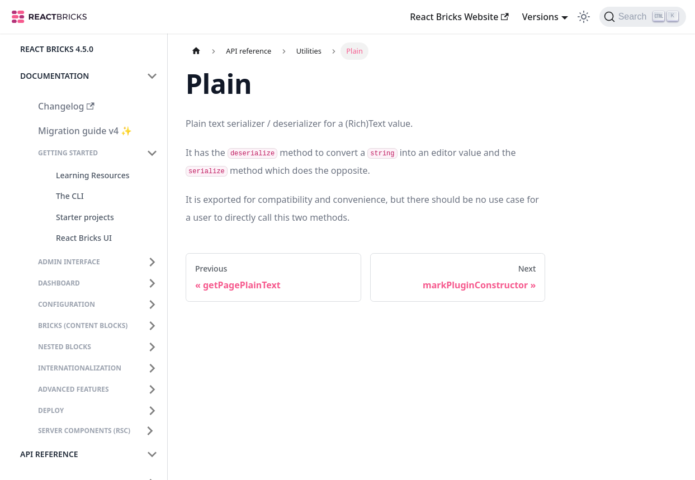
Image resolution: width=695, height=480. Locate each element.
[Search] (642, 17)
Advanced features (73, 389)
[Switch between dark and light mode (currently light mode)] (584, 17)
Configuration (66, 304)
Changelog (66, 106)
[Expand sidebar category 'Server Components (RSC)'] (150, 431)
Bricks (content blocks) (82, 325)
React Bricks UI (84, 237)
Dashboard (59, 283)
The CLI (70, 196)
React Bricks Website (459, 17)
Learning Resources (92, 175)
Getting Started (68, 153)
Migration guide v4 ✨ (85, 131)
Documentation (54, 75)
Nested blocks (64, 346)
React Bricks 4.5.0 (56, 49)
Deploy (51, 410)
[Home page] (196, 51)
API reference (49, 454)
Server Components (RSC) (84, 430)
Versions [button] (540, 17)
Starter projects (85, 217)
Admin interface (69, 262)
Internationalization (79, 368)
